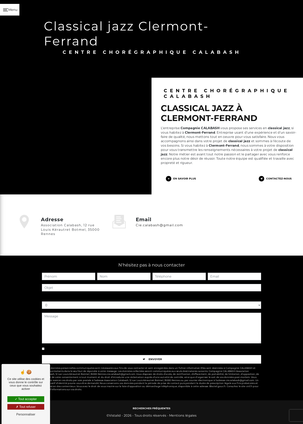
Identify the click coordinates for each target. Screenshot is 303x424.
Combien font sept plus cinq (64, 297)
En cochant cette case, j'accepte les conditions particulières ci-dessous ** (102, 349)
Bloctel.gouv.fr (217, 386)
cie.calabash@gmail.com (159, 219)
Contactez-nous (275, 178)
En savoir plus (181, 178)
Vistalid (115, 415)
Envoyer (155, 359)
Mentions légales (183, 415)
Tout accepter (26, 399)
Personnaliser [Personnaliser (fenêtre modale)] (25, 414)
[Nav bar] (9, 10)
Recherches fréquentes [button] (151, 408)
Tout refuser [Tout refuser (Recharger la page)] (26, 406)
